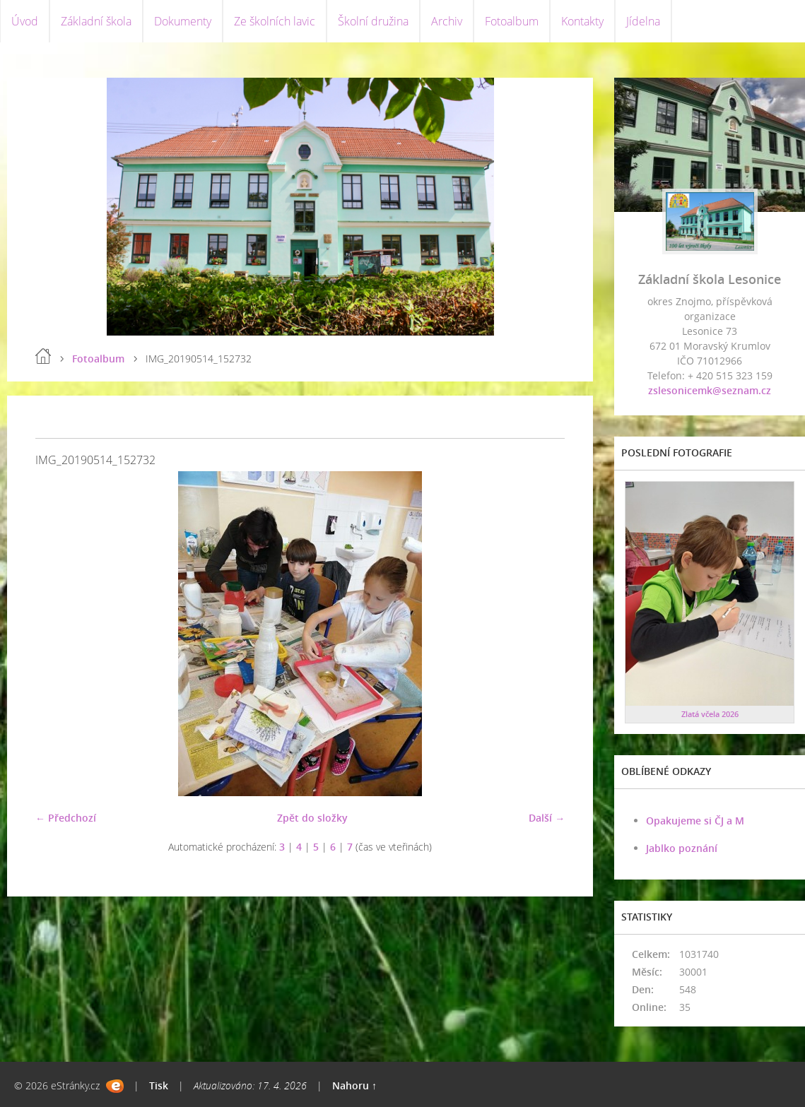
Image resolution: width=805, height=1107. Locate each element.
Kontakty (582, 21)
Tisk (158, 1085)
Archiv (446, 21)
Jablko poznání (681, 848)
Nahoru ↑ (354, 1085)
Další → (547, 817)
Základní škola (96, 21)
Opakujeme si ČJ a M (695, 820)
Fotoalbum (512, 21)
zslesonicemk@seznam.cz (709, 390)
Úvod (24, 21)
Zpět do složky (312, 817)
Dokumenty (182, 21)
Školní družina (373, 21)
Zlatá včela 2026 (710, 714)
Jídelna (643, 21)
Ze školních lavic (274, 21)
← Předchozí (65, 817)
